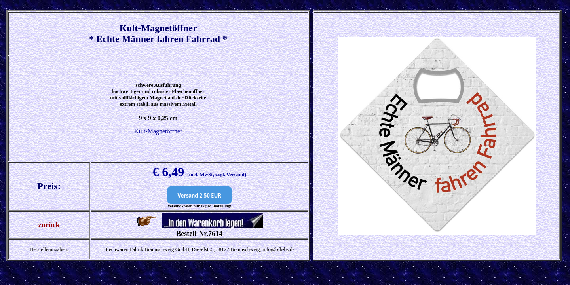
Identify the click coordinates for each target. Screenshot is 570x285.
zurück (49, 225)
